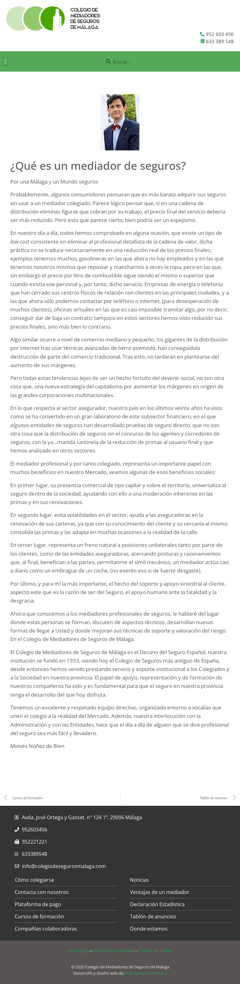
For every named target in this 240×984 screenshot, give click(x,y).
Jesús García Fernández (145, 973)
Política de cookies (156, 950)
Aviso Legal (77, 950)
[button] (5, 61)
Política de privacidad (113, 950)
